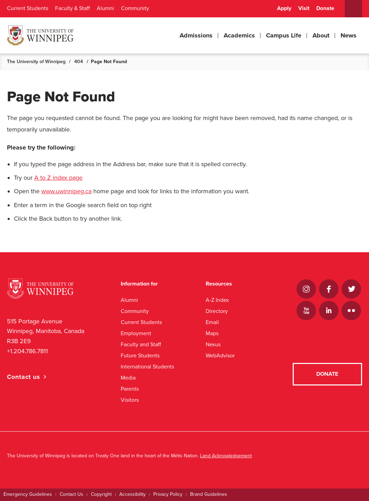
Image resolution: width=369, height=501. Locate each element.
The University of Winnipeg (36, 62)
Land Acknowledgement (226, 456)
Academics (239, 35)
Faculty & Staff (72, 8)
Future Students (140, 355)
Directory (217, 311)
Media (128, 377)
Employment (136, 333)
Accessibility (132, 494)
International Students (147, 366)
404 (78, 62)
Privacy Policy (167, 494)
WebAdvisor (220, 355)
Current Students (27, 8)
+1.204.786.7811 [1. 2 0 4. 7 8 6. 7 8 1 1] (27, 351)
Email (212, 322)
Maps (212, 333)
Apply (284, 8)
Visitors (130, 400)
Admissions (196, 35)
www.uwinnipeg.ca (66, 191)
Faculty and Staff (141, 344)
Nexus (213, 344)
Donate (325, 8)
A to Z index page (58, 177)
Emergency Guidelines (27, 494)
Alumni (105, 8)
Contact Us (71, 494)
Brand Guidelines (208, 494)
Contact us (23, 377)
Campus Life (283, 35)
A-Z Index (217, 300)
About (320, 35)
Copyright (101, 494)
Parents (130, 388)
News (349, 35)
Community (135, 8)
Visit (303, 8)
